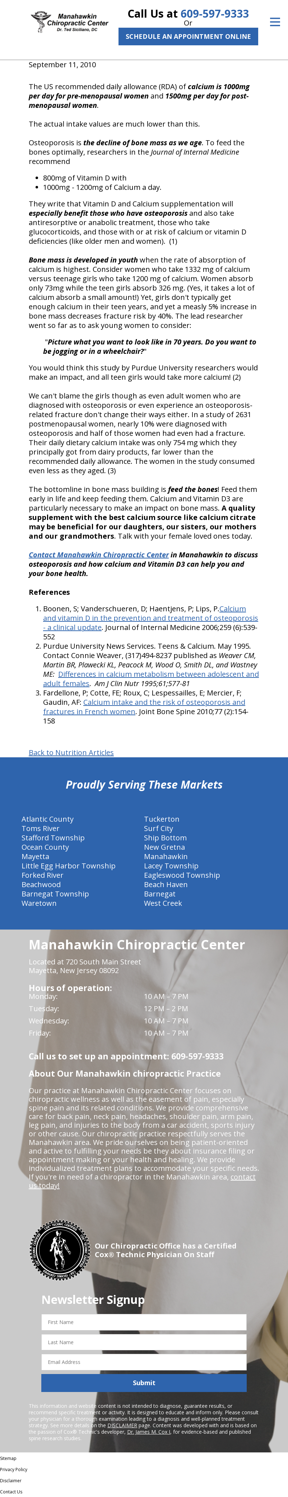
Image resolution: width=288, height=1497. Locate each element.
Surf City (158, 828)
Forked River (43, 875)
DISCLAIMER (122, 1425)
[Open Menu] (275, 22)
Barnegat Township (55, 894)
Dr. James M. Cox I (148, 1431)
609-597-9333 (215, 13)
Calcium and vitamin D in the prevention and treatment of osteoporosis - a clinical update (150, 618)
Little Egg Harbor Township (69, 866)
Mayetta (35, 856)
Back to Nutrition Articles (71, 752)
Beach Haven (166, 884)
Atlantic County (48, 819)
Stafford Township (53, 838)
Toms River (41, 828)
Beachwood (41, 884)
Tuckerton (162, 819)
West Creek (163, 903)
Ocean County (45, 847)
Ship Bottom (165, 838)
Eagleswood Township (182, 875)
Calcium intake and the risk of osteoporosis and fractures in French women (144, 706)
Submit (144, 1382)
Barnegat (160, 894)
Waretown (39, 903)
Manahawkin (166, 856)
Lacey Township (171, 866)
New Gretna (164, 847)
